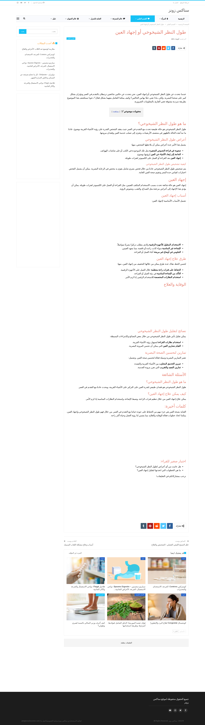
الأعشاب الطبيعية (140, 594)
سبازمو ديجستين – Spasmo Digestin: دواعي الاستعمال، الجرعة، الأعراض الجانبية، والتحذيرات (38, 66)
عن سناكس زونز (64, 721)
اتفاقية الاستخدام (76, 721)
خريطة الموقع (184, 3)
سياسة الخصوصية (52, 721)
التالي (175, 631)
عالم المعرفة (118, 19)
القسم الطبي (143, 19)
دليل (54, 19)
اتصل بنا (175, 3)
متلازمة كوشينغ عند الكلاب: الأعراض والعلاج (38, 49)
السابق (182, 631)
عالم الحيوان (73, 19)
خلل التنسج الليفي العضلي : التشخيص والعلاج (170, 545)
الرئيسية (181, 19)
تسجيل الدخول (38, 3)
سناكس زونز (179, 10)
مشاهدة (116, 112)
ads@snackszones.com (30, 721)
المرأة (164, 19)
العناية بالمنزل (96, 19)
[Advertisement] (126, 71)
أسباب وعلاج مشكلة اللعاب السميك (78, 545)
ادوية (183, 558)
